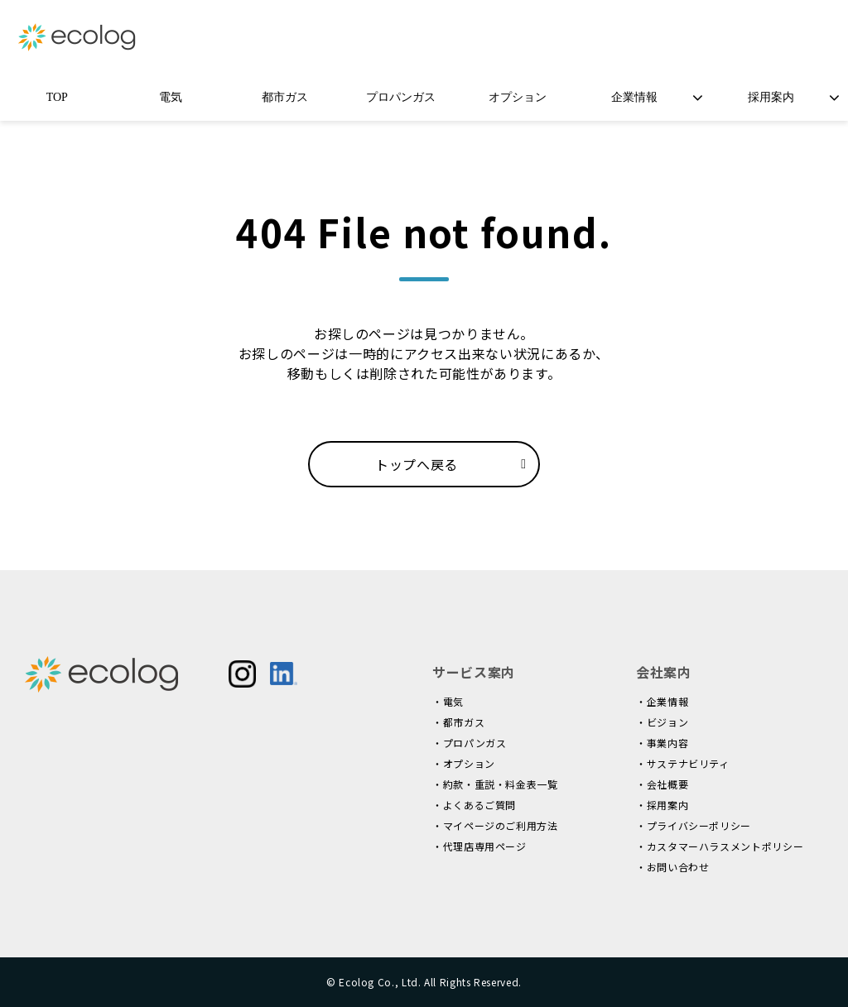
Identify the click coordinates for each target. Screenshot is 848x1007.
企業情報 (634, 97)
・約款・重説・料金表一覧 (495, 784)
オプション (518, 97)
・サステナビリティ (683, 763)
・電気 (448, 701)
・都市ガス (458, 722)
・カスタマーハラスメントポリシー (719, 846)
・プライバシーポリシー (693, 825)
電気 (170, 97)
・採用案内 (662, 805)
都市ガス (285, 97)
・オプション (463, 763)
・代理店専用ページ (479, 846)
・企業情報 (662, 701)
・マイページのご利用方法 (495, 825)
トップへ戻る (416, 464)
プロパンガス (401, 97)
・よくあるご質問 (474, 805)
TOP (57, 97)
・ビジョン (662, 722)
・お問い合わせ (672, 867)
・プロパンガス (469, 743)
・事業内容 (662, 743)
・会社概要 (662, 784)
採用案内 (771, 97)
